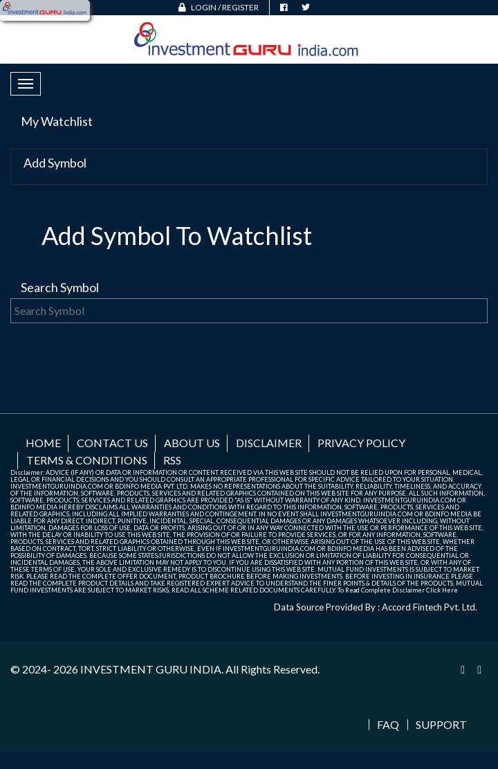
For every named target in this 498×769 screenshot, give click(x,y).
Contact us (112, 442)
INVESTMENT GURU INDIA (150, 669)
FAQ (388, 724)
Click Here (442, 590)
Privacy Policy (361, 442)
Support (441, 724)
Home (43, 442)
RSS (172, 460)
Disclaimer (269, 442)
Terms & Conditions (86, 460)
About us (192, 442)
